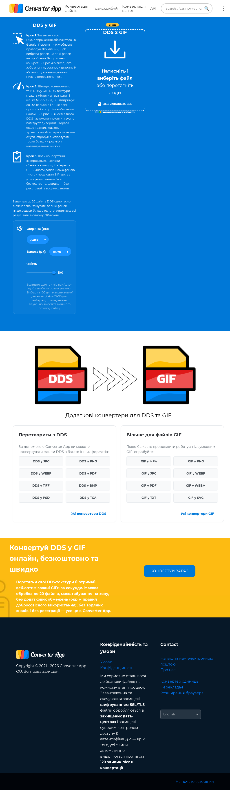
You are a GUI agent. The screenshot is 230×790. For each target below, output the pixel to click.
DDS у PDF (88, 473)
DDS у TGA (88, 497)
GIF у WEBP (195, 473)
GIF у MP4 (149, 461)
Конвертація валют (134, 8)
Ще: (223, 8)
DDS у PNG (88, 461)
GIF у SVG (195, 497)
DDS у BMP (88, 485)
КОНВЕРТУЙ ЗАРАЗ (169, 571)
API (153, 8)
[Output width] (38, 239)
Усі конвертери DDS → (90, 514)
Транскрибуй (105, 8)
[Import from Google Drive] (115, 113)
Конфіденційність (116, 668)
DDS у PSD (41, 497)
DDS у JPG (41, 461)
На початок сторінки (195, 781)
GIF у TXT (149, 497)
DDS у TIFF (41, 485)
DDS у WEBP (41, 473)
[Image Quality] (41, 272)
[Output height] (60, 251)
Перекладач (171, 687)
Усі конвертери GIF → (199, 514)
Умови (106, 662)
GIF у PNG (196, 461)
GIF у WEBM (196, 485)
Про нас (167, 670)
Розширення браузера (181, 693)
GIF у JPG (149, 473)
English (169, 714)
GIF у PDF (149, 485)
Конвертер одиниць (179, 681)
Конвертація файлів (76, 8)
